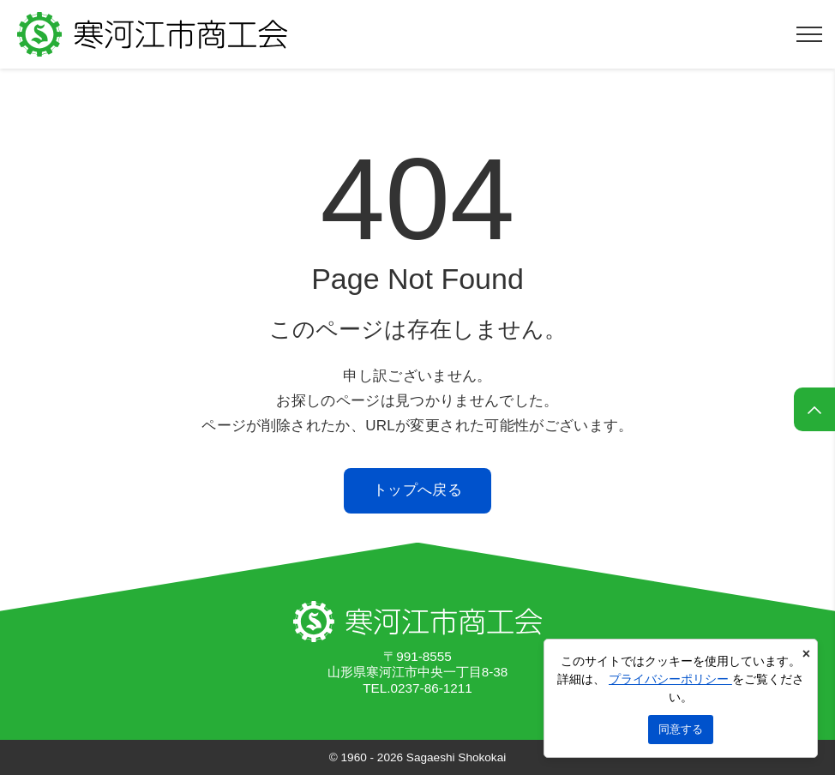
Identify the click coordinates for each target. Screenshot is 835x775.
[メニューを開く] (809, 34)
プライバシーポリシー (670, 679)
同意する (680, 729)
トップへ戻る (417, 490)
